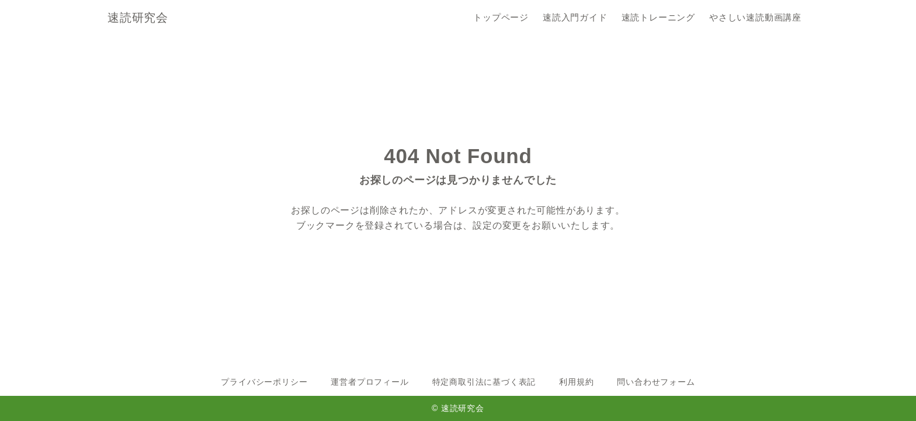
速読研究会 (137, 17)
